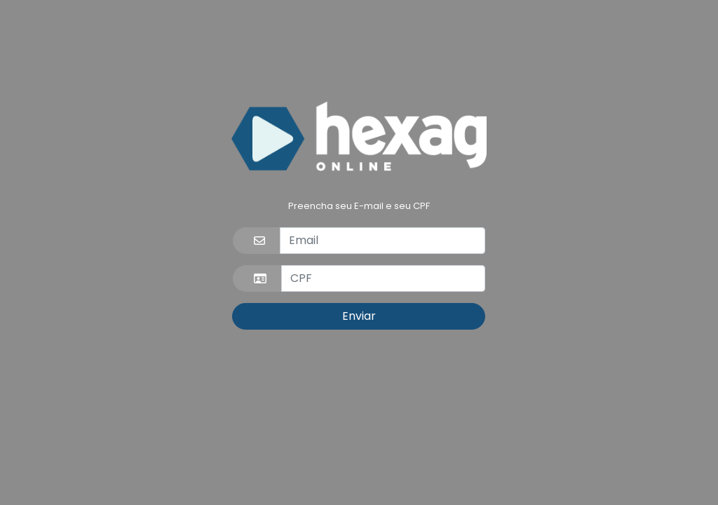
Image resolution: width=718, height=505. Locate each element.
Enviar (359, 316)
